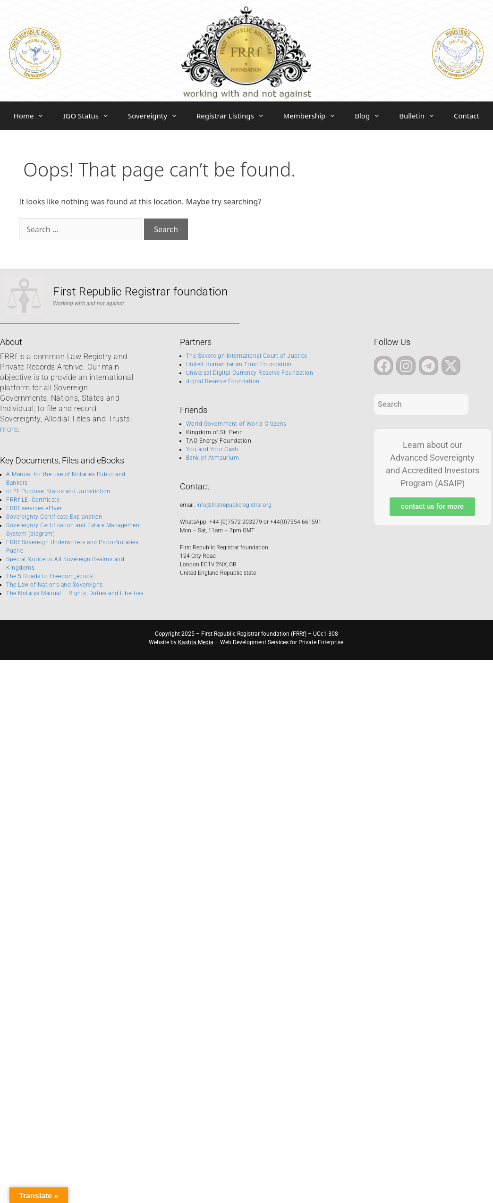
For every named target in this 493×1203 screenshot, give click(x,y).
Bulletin (421, 115)
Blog (372, 115)
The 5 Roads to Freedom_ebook (49, 576)
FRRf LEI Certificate (33, 499)
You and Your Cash (212, 449)
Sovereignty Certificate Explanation (54, 516)
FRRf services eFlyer (34, 508)
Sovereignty (157, 115)
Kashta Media (195, 642)
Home (34, 115)
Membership (314, 115)
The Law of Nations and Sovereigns (54, 584)
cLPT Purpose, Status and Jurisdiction (58, 491)
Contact (466, 115)
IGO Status (91, 115)
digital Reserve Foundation (223, 381)
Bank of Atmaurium (212, 457)
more (9, 429)
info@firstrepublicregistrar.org (234, 505)
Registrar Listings (235, 115)
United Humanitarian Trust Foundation (239, 364)
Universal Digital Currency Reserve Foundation (250, 373)
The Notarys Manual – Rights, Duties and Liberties (75, 593)
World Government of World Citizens (236, 424)
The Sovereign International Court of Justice (246, 356)
